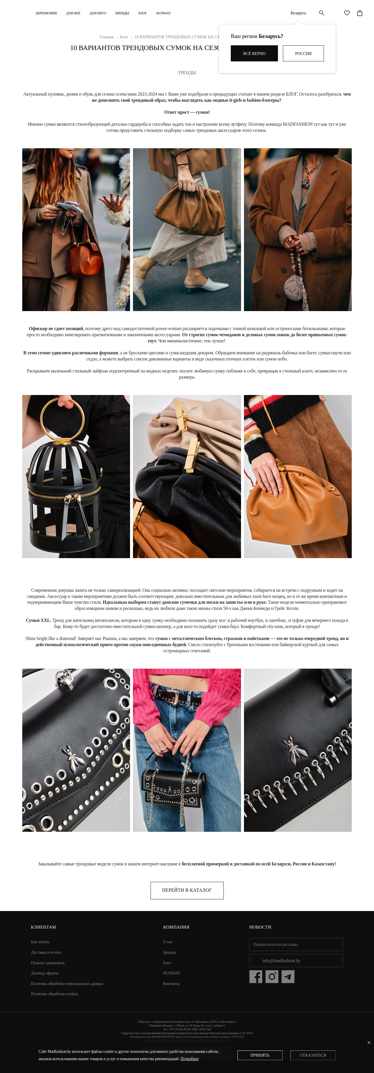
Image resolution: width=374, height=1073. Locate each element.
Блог (143, 13)
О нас (168, 942)
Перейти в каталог (187, 890)
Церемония (46, 13)
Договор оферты (44, 973)
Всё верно (254, 53)
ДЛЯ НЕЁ (73, 13)
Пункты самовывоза (48, 963)
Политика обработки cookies (54, 994)
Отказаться (313, 1055)
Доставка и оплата (46, 952)
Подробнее (189, 1059)
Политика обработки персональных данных (67, 983)
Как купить (40, 942)
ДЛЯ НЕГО (98, 13)
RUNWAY (163, 13)
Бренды (122, 13)
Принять (259, 1055)
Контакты (171, 983)
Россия (303, 53)
